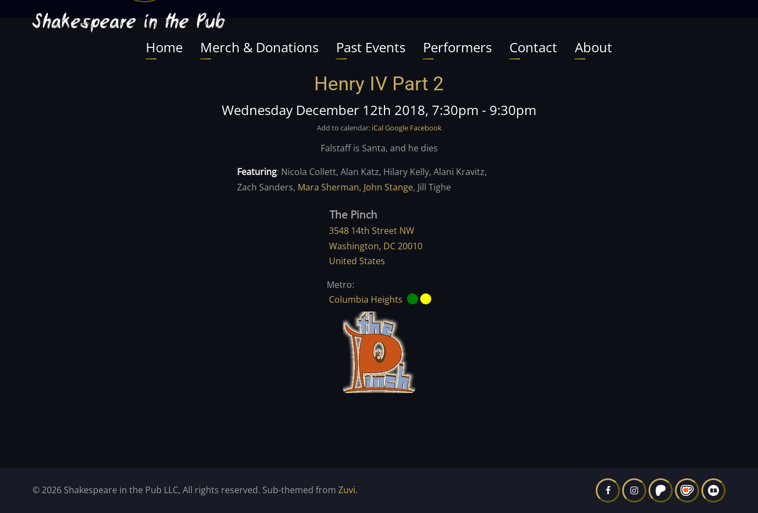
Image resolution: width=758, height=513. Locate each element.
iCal (377, 128)
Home (164, 47)
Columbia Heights (366, 299)
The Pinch (353, 214)
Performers (457, 47)
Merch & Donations (259, 47)
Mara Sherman (328, 187)
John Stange (388, 187)
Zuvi (346, 490)
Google (396, 128)
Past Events (370, 47)
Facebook (426, 128)
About (593, 47)
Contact (533, 47)
